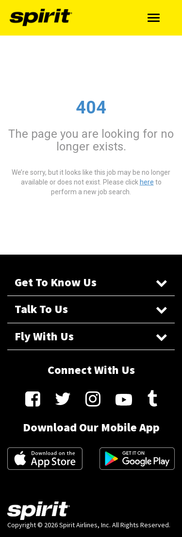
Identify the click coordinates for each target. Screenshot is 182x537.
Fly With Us (91, 336)
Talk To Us (91, 308)
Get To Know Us (91, 282)
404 (91, 107)
